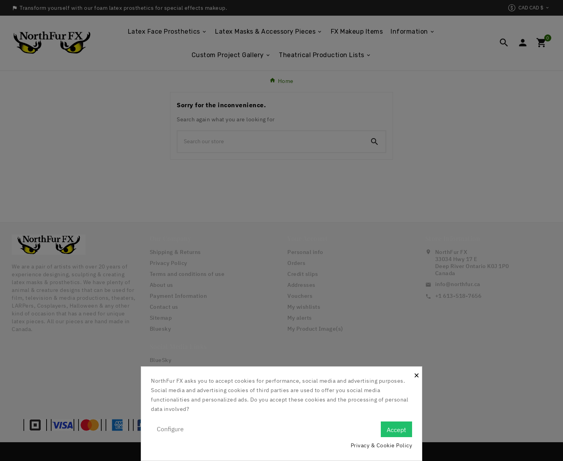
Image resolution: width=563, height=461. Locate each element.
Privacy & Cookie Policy (381, 445)
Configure (170, 429)
